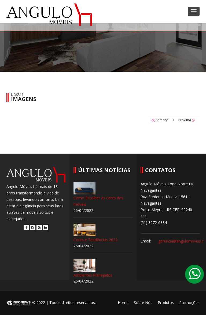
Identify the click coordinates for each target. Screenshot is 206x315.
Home (123, 302)
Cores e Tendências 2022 (95, 239)
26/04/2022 (83, 210)
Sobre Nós (143, 302)
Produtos (166, 302)
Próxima (187, 120)
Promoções (189, 302)
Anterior (159, 120)
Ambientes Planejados (92, 275)
